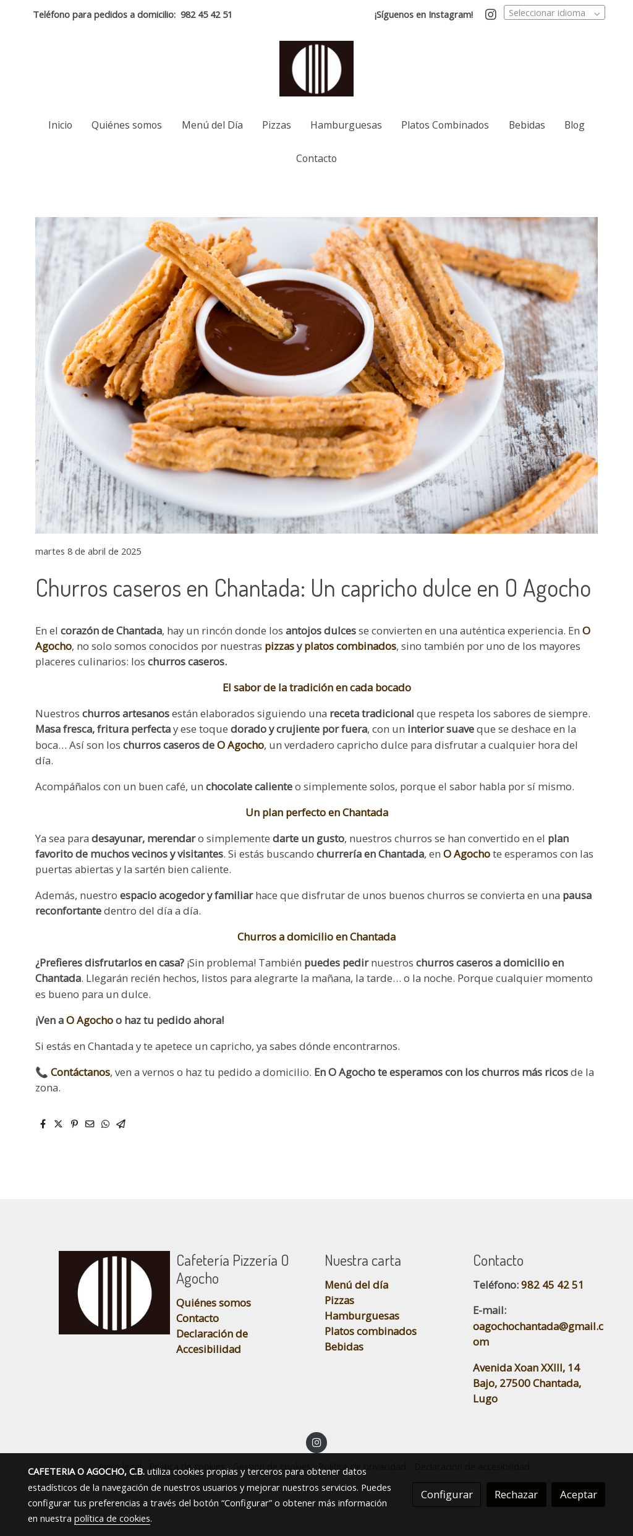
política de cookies (112, 1518)
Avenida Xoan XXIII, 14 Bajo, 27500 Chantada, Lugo (527, 1383)
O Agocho (240, 745)
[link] (316, 68)
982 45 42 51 (206, 14)
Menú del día (356, 1285)
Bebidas (344, 1346)
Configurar (447, 1494)
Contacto (197, 1318)
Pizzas (339, 1300)
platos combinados (349, 646)
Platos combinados (371, 1331)
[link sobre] (94, 1292)
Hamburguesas (362, 1315)
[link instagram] (490, 13)
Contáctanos (79, 1072)
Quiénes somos (213, 1302)
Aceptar (578, 1494)
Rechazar (516, 1494)
